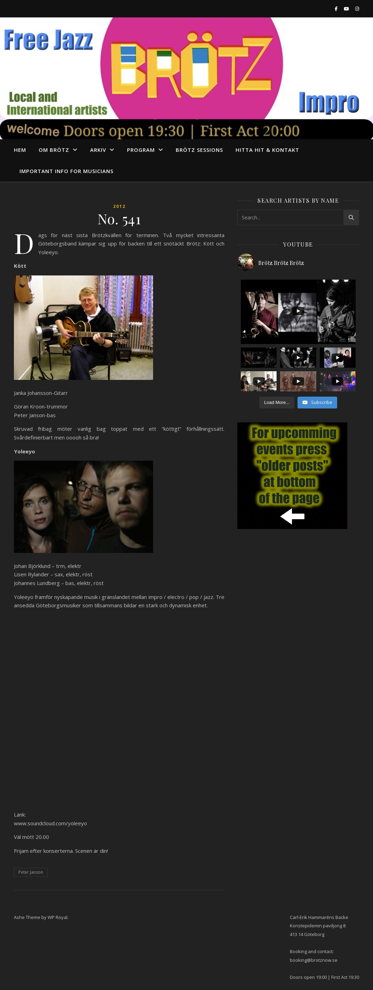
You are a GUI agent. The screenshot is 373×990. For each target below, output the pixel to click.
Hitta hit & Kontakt (267, 149)
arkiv (98, 149)
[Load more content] (276, 402)
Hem (20, 149)
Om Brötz (54, 149)
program (141, 149)
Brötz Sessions (199, 149)
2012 (119, 206)
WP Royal (58, 917)
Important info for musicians (66, 170)
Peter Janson (30, 872)
